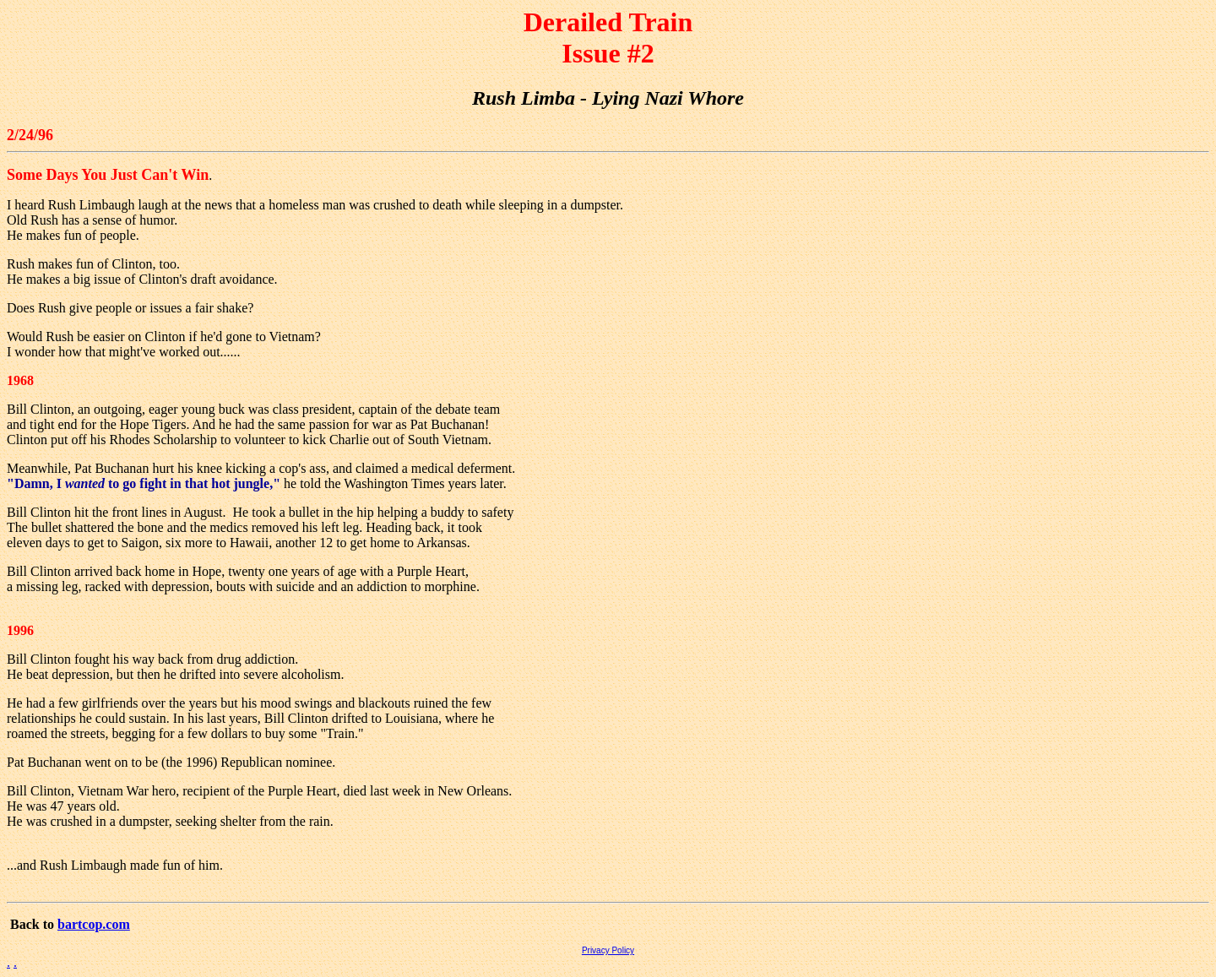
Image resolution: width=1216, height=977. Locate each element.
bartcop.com (93, 924)
